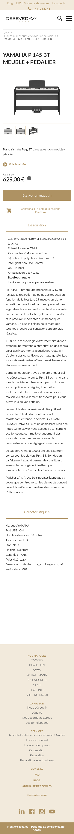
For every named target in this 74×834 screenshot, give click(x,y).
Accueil (9, 33)
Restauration (37, 750)
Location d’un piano (36, 745)
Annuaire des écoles (37, 786)
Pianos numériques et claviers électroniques (31, 36)
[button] (37, 83)
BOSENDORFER (37, 680)
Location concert (37, 740)
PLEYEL (37, 685)
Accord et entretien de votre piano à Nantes (36, 735)
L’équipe (37, 712)
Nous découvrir (37, 707)
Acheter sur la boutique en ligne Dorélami (40, 210)
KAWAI (36, 670)
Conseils (37, 769)
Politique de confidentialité (47, 826)
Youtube (52, 811)
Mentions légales (17, 826)
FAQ (18, 3)
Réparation (37, 755)
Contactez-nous (37, 795)
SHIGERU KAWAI (37, 695)
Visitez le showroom (36, 3)
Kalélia (37, 829)
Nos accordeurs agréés (37, 717)
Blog (10, 3)
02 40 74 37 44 (41, 8)
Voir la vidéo (17, 164)
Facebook (32, 811)
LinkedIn (22, 811)
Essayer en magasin (37, 195)
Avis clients (59, 3)
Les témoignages (37, 722)
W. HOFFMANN (37, 675)
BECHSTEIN (37, 665)
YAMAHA (37, 660)
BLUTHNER (37, 690)
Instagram (42, 811)
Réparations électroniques (37, 760)
